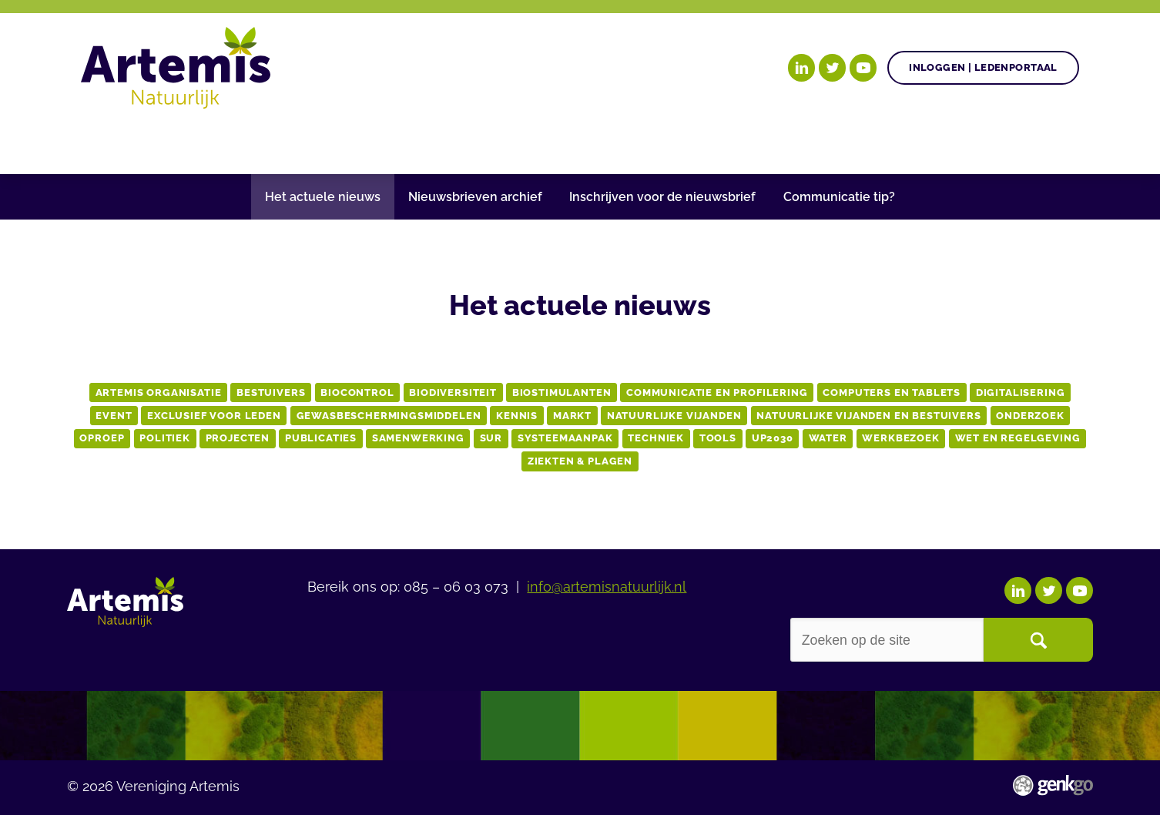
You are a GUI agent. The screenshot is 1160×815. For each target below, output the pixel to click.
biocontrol (357, 392)
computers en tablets (892, 392)
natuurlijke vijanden (674, 415)
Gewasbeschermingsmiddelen (389, 415)
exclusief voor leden (214, 415)
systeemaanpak (565, 437)
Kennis (517, 415)
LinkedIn (802, 68)
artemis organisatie (159, 392)
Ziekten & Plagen (580, 460)
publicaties (321, 437)
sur (491, 437)
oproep (101, 437)
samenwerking (418, 437)
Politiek (164, 437)
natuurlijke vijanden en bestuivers (868, 415)
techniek (656, 437)
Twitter (833, 68)
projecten (238, 437)
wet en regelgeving (1018, 437)
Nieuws (507, 141)
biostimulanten (562, 392)
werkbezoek (900, 437)
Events (853, 141)
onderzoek (1030, 415)
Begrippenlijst (619, 141)
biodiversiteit (453, 392)
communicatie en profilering (716, 392)
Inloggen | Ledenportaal (983, 67)
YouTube (863, 68)
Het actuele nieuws (323, 196)
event (114, 415)
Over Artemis (751, 141)
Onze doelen (180, 141)
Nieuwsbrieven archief (475, 196)
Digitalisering (1020, 392)
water (828, 437)
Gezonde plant (313, 141)
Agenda (424, 141)
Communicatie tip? (839, 196)
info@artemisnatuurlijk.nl (606, 585)
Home (100, 141)
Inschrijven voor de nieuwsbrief (662, 196)
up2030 (772, 437)
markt (572, 415)
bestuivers (270, 392)
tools (717, 437)
